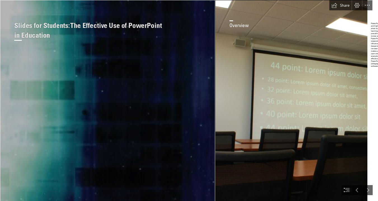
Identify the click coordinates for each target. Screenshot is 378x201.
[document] (189, 100)
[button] (340, 5)
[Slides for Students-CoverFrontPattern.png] (107, 100)
